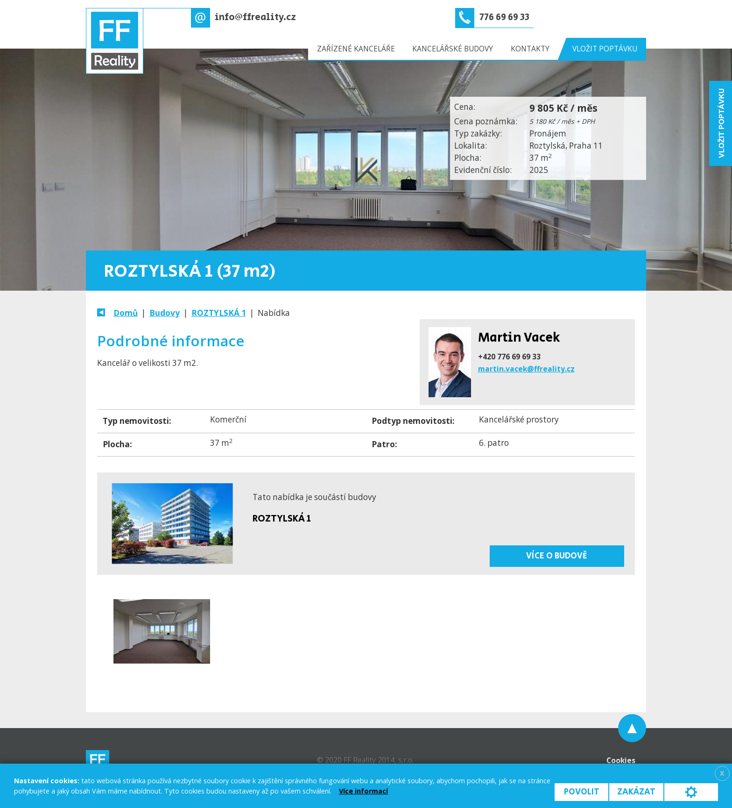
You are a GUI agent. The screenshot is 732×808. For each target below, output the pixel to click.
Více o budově (556, 556)
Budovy (164, 312)
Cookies (620, 760)
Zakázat (636, 792)
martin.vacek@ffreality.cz (526, 369)
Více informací (363, 791)
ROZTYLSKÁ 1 (218, 312)
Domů (125, 312)
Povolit (581, 792)
